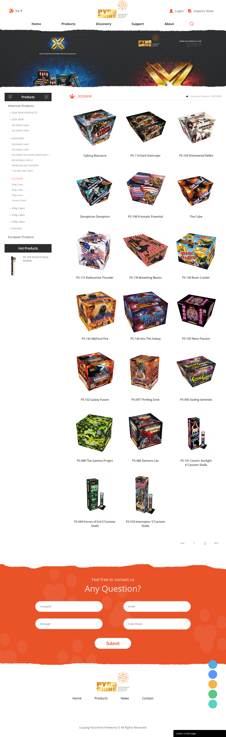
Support (138, 24)
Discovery (103, 24)
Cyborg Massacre (95, 155)
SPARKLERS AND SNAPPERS (25, 165)
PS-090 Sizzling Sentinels (196, 400)
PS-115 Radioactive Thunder (95, 278)
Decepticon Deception (95, 217)
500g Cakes (17, 195)
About (169, 24)
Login (179, 11)
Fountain (17, 228)
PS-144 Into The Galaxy (145, 339)
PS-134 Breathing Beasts (145, 278)
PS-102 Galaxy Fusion (95, 400)
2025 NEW (18, 119)
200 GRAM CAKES (20, 125)
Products (68, 24)
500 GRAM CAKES (20, 130)
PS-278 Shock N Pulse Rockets (35, 258)
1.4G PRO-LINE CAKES (22, 170)
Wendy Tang (212, 664)
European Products (21, 237)
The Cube (196, 217)
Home (36, 24)
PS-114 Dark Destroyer (145, 155)
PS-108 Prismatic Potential (145, 217)
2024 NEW (18, 138)
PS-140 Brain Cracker (196, 278)
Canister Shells (19, 200)
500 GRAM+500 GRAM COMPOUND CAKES (32, 154)
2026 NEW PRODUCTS (24, 112)
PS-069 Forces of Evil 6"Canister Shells (95, 524)
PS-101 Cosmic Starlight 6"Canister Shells (196, 463)
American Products (21, 106)
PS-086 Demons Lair (145, 461)
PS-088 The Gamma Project (95, 461)
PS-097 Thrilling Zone (145, 400)
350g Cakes (17, 189)
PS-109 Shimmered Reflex (196, 155)
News (125, 698)
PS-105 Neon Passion (196, 339)
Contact (147, 698)
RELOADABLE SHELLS (22, 160)
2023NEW (17, 178)
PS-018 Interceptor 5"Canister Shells (145, 524)
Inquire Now (203, 11)
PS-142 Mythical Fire (95, 339)
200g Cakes (17, 184)
